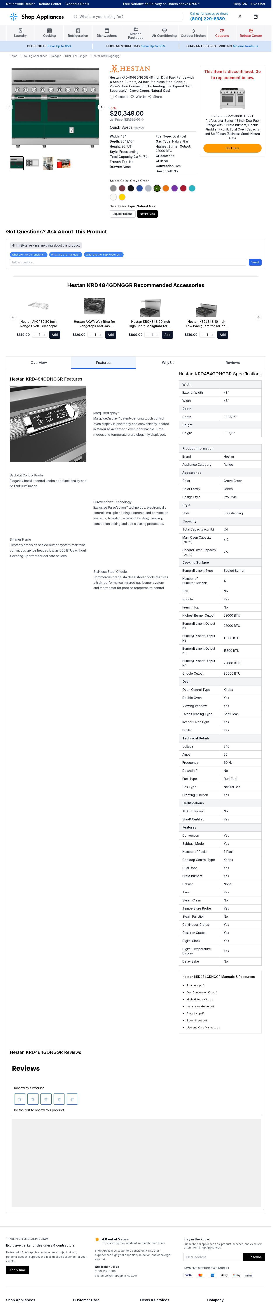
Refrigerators (15, 1228)
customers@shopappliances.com (116, 1181)
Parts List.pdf (195, 1013)
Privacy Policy (217, 1249)
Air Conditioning (17, 1242)
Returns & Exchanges (88, 1228)
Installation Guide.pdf (200, 1006)
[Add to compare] (112, 97)
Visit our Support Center (90, 1214)
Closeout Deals (77, 4)
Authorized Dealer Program (227, 1235)
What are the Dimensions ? (29, 254)
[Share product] (155, 97)
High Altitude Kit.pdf (199, 999)
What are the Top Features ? (104, 254)
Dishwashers (15, 1235)
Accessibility (216, 1242)
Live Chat (258, 4)
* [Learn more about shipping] (199, 4)
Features (103, 364)
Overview (39, 362)
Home (13, 56)
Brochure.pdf (195, 985)
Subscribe (254, 1162)
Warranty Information (88, 1235)
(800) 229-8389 (105, 1176)
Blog (9, 1249)
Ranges (56, 56)
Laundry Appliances (20, 1214)
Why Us (168, 362)
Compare (122, 97)
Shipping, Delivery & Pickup (93, 1221)
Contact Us (215, 1214)
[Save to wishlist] (138, 97)
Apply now (18, 1175)
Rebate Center (50, 4)
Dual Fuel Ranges (76, 56)
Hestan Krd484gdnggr (105, 56)
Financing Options (153, 1235)
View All (139, 127)
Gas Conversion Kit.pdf (202, 992)
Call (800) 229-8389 (222, 1221)
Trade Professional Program (160, 1242)
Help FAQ (240, 4)
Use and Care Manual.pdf (203, 1027)
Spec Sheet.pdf (197, 1020)
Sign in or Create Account (158, 1249)
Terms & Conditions (103, 1296)
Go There (233, 148)
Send (255, 262)
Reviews (233, 362)
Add (55, 335)
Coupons (146, 1214)
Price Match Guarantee (156, 1228)
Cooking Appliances (34, 56)
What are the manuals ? (65, 254)
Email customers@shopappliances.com (235, 1228)
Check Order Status (87, 1242)
